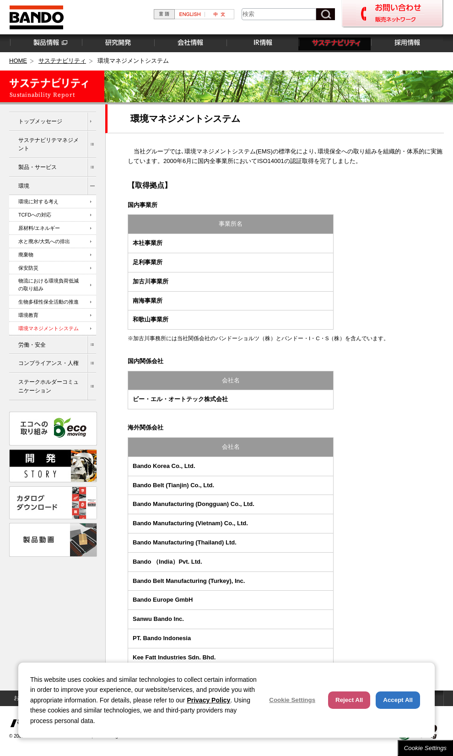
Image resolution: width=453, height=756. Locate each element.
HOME (18, 60)
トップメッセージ (40, 121)
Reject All (349, 699)
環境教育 (28, 315)
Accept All (398, 699)
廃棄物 (25, 254)
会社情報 (190, 43)
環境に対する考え (38, 201)
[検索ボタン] (325, 14)
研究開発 (117, 43)
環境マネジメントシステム (48, 328)
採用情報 (407, 43)
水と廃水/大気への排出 (44, 241)
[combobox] (279, 14)
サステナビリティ (334, 43)
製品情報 (45, 43)
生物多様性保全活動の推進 (48, 302)
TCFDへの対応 (34, 215)
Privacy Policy (208, 700)
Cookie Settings (425, 748)
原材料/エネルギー (39, 228)
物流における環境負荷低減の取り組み (48, 284)
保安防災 (28, 268)
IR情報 (262, 43)
